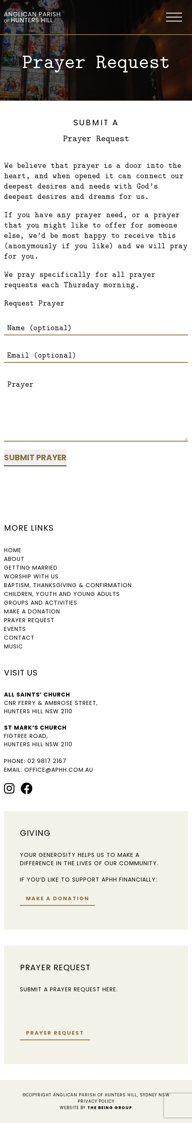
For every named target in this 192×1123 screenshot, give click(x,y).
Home (13, 550)
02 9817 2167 (47, 761)
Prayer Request (29, 620)
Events (15, 629)
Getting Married (31, 568)
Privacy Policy (96, 1101)
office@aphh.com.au (58, 770)
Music (13, 646)
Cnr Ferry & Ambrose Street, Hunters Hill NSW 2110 (51, 707)
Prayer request (55, 1033)
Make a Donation (32, 611)
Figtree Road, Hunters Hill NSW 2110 (38, 740)
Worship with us (31, 576)
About (14, 559)
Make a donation (57, 898)
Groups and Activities (40, 603)
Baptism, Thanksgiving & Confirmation (68, 585)
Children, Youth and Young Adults (62, 594)
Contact (19, 638)
